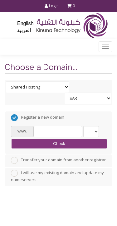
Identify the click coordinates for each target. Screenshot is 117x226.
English (25, 23)
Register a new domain (37, 117)
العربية (24, 30)
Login (52, 5)
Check (59, 143)
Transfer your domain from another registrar (58, 160)
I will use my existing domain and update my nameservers (57, 176)
